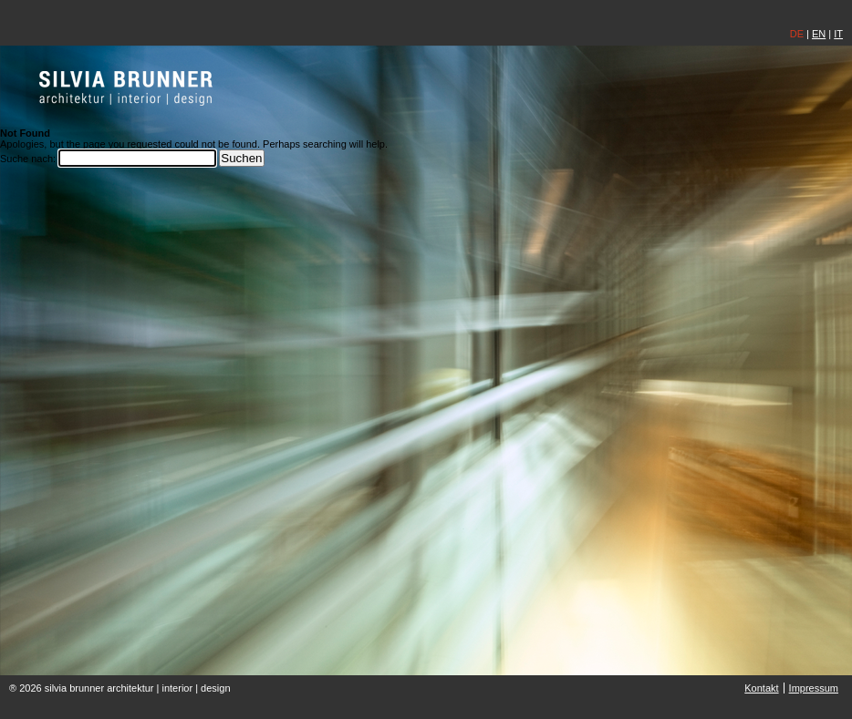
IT (838, 33)
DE (797, 33)
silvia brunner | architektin (126, 87)
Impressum (813, 688)
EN (819, 33)
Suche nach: (28, 158)
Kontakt (761, 688)
